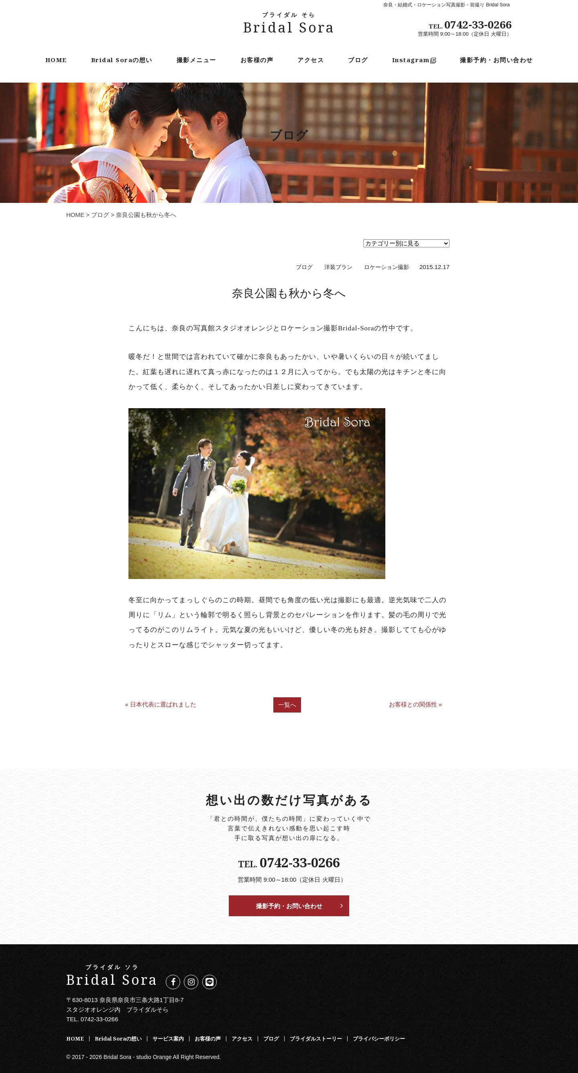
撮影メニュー (196, 60)
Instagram (414, 60)
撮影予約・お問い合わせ (496, 60)
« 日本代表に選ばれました (160, 704)
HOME (56, 60)
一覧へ (287, 704)
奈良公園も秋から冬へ (289, 292)
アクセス (310, 60)
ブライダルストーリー (316, 1038)
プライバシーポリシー (379, 1038)
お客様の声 (257, 60)
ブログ (358, 60)
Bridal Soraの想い (122, 60)
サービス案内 (168, 1038)
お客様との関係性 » (415, 704)
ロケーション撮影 (386, 267)
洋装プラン (338, 267)
